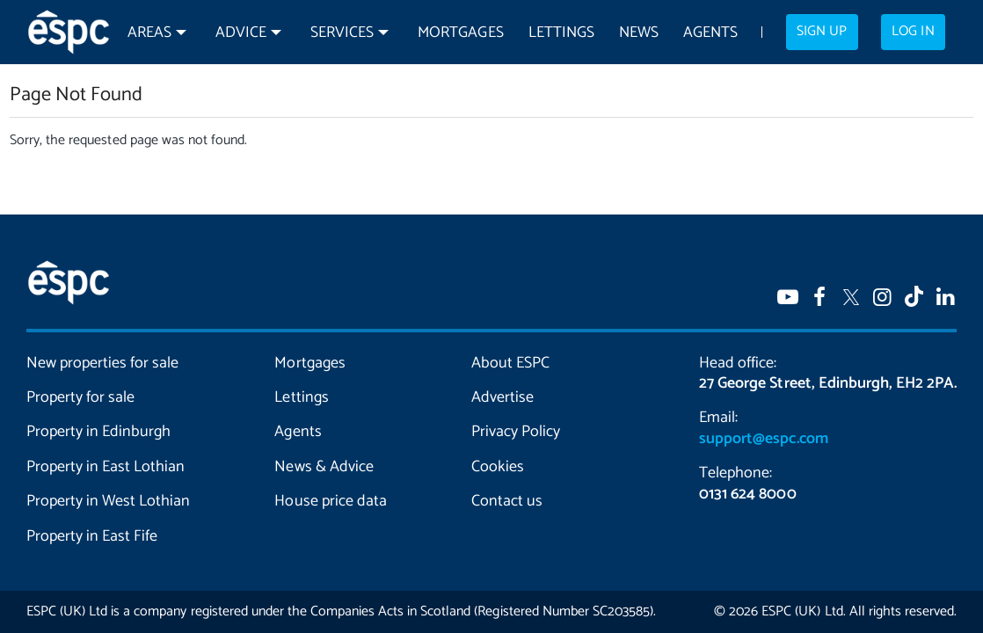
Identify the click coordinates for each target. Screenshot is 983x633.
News (639, 33)
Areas (149, 33)
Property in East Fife (91, 536)
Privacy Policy (515, 431)
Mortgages (460, 33)
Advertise (502, 397)
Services (342, 33)
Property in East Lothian (105, 467)
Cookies (497, 467)
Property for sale (80, 397)
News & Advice (323, 467)
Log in (913, 31)
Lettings (561, 33)
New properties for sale (102, 363)
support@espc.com (763, 439)
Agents (710, 33)
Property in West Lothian (108, 501)
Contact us (506, 501)
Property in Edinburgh (98, 431)
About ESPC (510, 363)
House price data (330, 501)
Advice (240, 33)
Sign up (822, 31)
